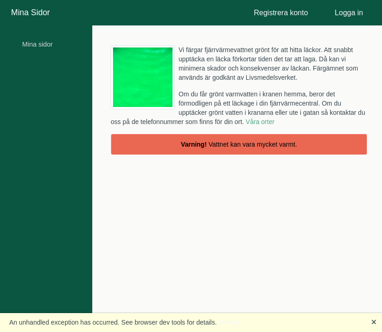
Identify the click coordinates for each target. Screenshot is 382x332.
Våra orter (260, 121)
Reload (229, 322)
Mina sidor (37, 44)
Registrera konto (281, 13)
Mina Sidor (30, 12)
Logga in (349, 13)
